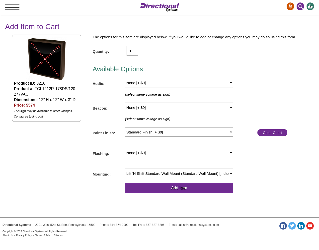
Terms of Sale (42, 235)
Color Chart (272, 132)
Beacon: (100, 108)
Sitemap (58, 235)
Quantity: (101, 51)
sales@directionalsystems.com (198, 225)
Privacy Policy (24, 235)
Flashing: (101, 153)
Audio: (98, 83)
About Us (7, 235)
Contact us (21, 116)
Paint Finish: (104, 133)
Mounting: (102, 174)
